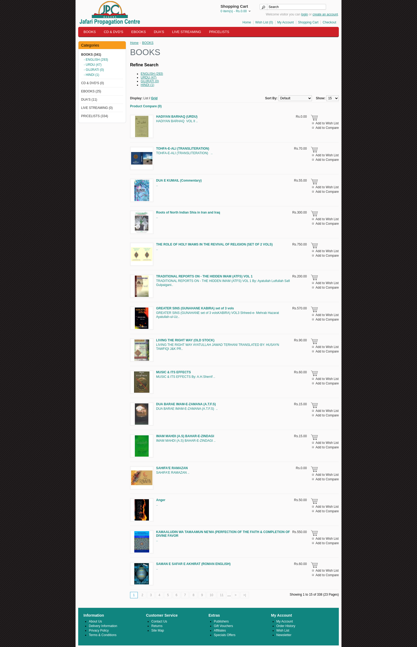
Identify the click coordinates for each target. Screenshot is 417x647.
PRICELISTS (219, 32)
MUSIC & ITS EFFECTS (173, 372)
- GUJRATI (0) (94, 70)
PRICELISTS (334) (94, 116)
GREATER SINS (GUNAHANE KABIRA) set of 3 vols (195, 308)
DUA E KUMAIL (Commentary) (179, 180)
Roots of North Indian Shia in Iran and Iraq (188, 212)
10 (211, 595)
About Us (95, 621)
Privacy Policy (99, 630)
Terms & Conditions (102, 635)
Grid (154, 98)
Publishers (221, 621)
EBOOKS (138, 32)
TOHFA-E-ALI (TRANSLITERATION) (182, 148)
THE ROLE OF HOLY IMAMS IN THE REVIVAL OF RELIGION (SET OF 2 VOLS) (214, 244)
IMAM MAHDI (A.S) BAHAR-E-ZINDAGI (185, 436)
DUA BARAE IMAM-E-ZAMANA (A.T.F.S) (186, 404)
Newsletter (283, 635)
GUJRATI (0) (150, 81)
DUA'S (159, 32)
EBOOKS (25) (91, 91)
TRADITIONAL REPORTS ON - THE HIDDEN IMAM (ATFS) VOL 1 (204, 276)
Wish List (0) (264, 22)
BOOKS (90, 32)
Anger (160, 500)
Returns (156, 626)
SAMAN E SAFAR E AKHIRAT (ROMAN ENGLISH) (193, 564)
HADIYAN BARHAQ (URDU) (177, 116)
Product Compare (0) (146, 106)
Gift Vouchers (223, 626)
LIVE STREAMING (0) (97, 108)
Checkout (329, 22)
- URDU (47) (93, 65)
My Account (285, 22)
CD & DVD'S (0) (92, 83)
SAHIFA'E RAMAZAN (172, 468)
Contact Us (159, 621)
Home (247, 22)
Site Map (157, 630)
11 (221, 595)
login (304, 14)
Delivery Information (103, 626)
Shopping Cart (308, 22)
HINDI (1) (147, 85)
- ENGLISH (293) (96, 60)
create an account (325, 14)
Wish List (282, 630)
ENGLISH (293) (152, 74)
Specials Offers (224, 635)
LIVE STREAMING (186, 32)
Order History (285, 626)
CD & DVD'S (113, 32)
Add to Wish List (327, 123)
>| (244, 595)
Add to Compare (327, 128)
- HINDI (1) (91, 75)
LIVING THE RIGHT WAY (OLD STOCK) (185, 340)
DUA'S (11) (89, 99)
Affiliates (220, 630)
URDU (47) (148, 77)
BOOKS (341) (91, 54)
